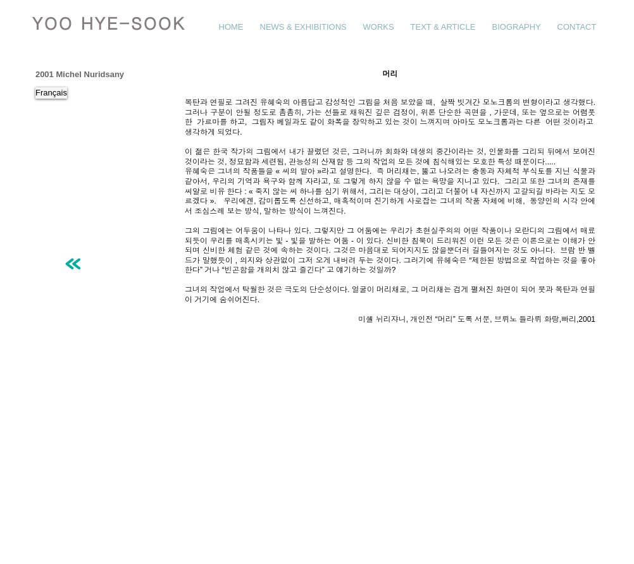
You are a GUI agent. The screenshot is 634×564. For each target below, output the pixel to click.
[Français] (51, 93)
